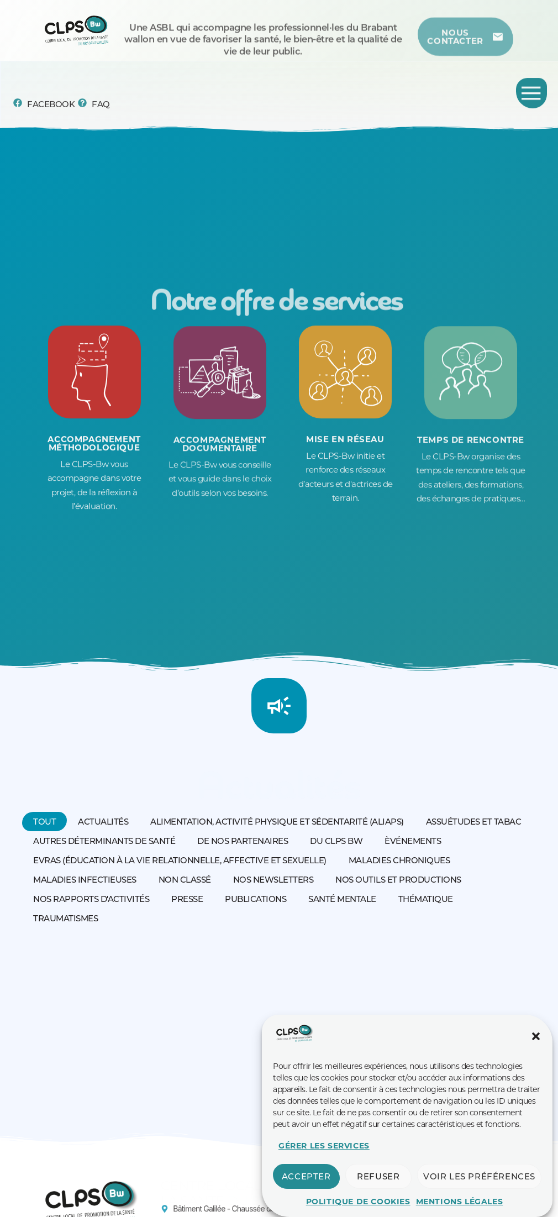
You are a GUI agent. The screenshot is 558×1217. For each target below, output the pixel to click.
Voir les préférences (479, 1182)
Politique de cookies (358, 1208)
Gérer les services (324, 1152)
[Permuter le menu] (531, 95)
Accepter (306, 1182)
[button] (535, 1042)
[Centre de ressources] (466, 46)
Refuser (378, 1182)
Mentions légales (459, 1208)
